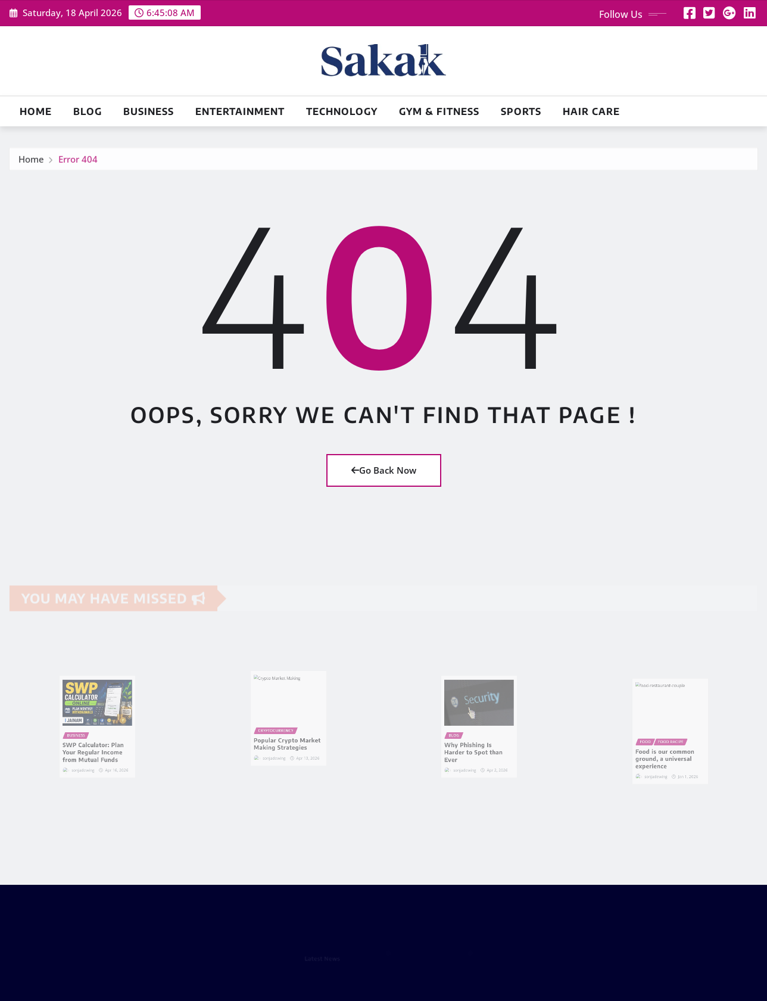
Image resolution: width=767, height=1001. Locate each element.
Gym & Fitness (439, 111)
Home (36, 111)
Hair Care (591, 111)
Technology (342, 111)
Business (148, 111)
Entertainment (240, 111)
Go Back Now (383, 470)
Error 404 (78, 163)
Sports (521, 111)
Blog (87, 111)
